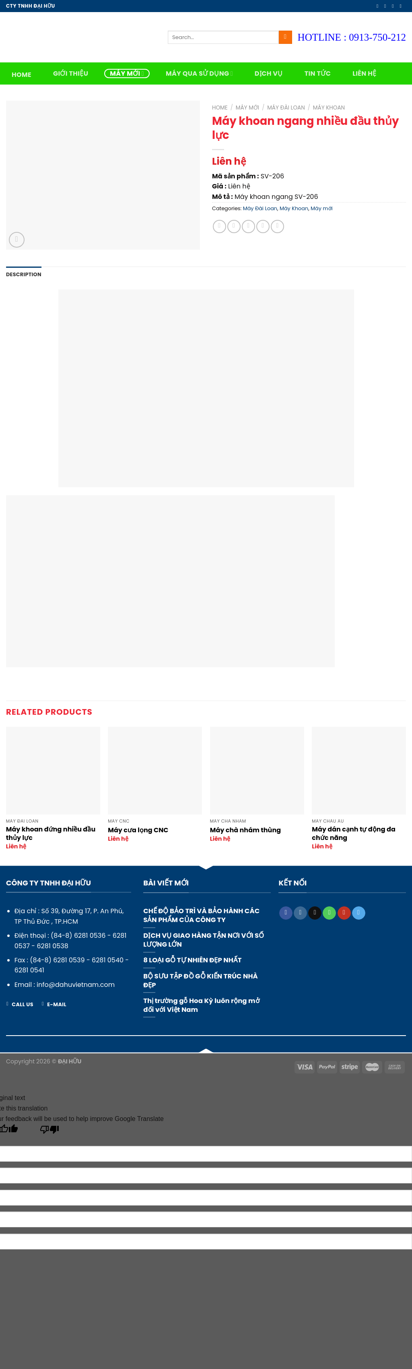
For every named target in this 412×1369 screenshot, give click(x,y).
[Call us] (329, 913)
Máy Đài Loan (286, 108)
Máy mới (127, 73)
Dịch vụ (269, 73)
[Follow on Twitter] (394, 6)
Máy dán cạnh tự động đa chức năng (354, 833)
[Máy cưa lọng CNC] (155, 771)
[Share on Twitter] (234, 226)
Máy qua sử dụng (199, 73)
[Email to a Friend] (248, 226)
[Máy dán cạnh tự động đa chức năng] (359, 771)
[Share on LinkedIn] (277, 226)
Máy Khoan (329, 108)
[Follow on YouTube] (344, 913)
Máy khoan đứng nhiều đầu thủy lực (50, 833)
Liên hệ (364, 73)
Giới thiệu (70, 73)
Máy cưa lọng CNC (138, 830)
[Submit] (285, 37)
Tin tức (318, 73)
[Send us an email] (402, 6)
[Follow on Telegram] (358, 913)
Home (21, 74)
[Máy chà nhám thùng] (257, 771)
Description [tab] (23, 274)
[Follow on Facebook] (379, 6)
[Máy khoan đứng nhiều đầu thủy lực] (53, 771)
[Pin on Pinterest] (263, 226)
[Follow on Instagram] (386, 6)
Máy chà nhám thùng (245, 830)
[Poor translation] (49, 1131)
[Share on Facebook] (219, 226)
